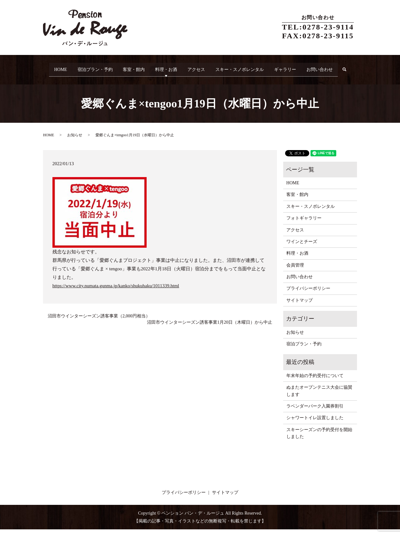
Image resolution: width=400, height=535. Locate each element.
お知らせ (74, 140)
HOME (56, 67)
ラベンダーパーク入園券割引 (314, 411)
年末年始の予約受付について (314, 381)
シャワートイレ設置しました (314, 423)
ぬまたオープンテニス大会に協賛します (319, 396)
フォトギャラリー (304, 223)
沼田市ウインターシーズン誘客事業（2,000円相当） (99, 321)
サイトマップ (299, 305)
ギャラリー (298, 67)
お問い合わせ (335, 67)
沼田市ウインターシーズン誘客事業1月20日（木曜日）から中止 (209, 327)
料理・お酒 (170, 67)
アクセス (203, 67)
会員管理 (295, 270)
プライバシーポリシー (308, 294)
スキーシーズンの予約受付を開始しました (319, 438)
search (53, 77)
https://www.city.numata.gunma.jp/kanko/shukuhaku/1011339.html (115, 291)
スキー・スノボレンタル (249, 67)
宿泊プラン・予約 (93, 67)
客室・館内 (135, 67)
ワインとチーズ (301, 247)
